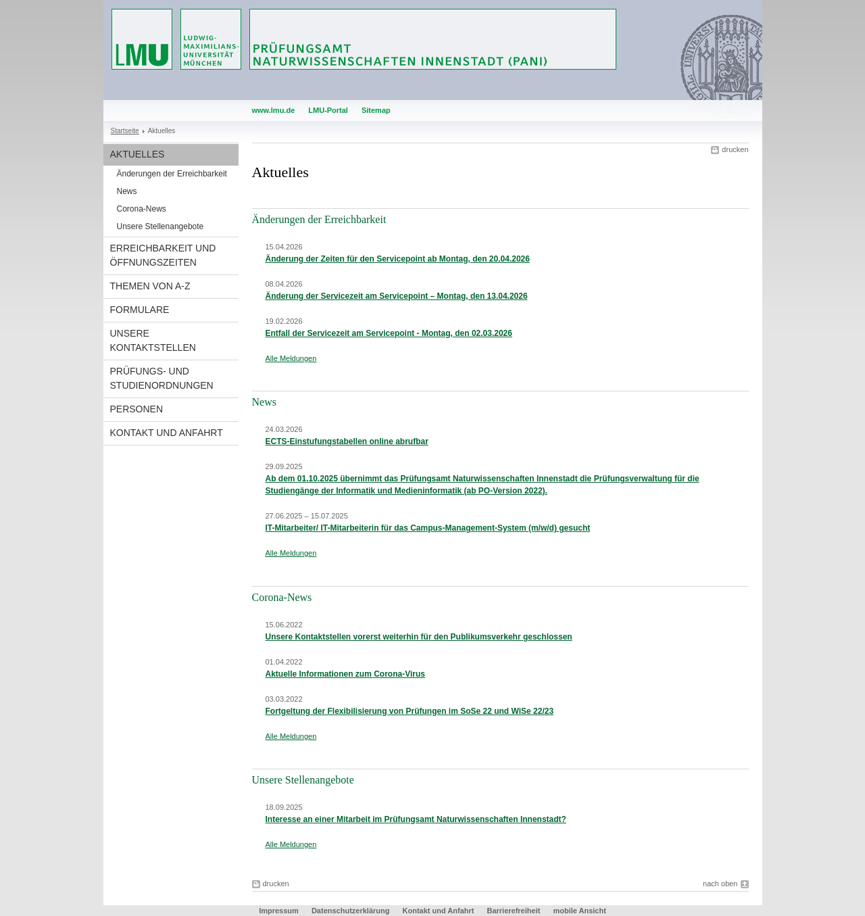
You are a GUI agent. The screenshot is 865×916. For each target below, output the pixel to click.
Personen (137, 409)
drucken (735, 149)
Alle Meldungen (291, 358)
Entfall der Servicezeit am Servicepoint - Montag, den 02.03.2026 (389, 333)
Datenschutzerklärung (351, 911)
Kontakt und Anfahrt (166, 432)
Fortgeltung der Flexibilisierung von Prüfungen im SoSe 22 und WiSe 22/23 (410, 711)
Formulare (140, 309)
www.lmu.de (273, 110)
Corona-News (141, 209)
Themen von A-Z (150, 286)
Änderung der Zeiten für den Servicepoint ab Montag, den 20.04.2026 (398, 259)
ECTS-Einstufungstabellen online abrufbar (347, 441)
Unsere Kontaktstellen (153, 340)
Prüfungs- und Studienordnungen (162, 378)
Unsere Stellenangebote (160, 226)
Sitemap (376, 110)
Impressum (279, 911)
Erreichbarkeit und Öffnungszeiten (163, 255)
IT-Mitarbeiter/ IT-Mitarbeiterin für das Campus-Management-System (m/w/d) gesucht (428, 528)
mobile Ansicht (579, 911)
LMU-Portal (328, 110)
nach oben (720, 883)
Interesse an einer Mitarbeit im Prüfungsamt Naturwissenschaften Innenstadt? (416, 819)
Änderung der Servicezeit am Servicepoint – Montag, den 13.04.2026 (397, 296)
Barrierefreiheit (514, 911)
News (127, 191)
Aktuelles (137, 154)
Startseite (125, 131)
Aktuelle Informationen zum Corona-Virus (345, 674)
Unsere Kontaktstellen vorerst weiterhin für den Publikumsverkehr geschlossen (419, 637)
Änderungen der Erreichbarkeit (172, 173)
